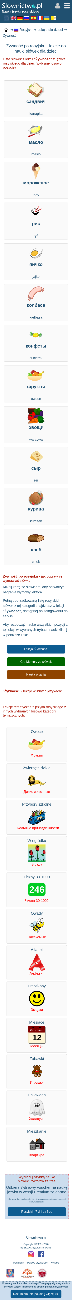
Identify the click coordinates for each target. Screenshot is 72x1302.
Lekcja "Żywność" (36, 649)
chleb (36, 547)
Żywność (10, 35)
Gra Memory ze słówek (36, 661)
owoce (36, 383)
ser (36, 465)
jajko (36, 261)
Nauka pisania (36, 674)
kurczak (36, 506)
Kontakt (55, 1262)
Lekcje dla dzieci (50, 30)
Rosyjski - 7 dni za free (36, 1211)
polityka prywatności (56, 1286)
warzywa (36, 424)
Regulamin (18, 1262)
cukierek (36, 343)
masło (36, 139)
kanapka (36, 98)
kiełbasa (36, 302)
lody (36, 180)
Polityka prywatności (37, 1262)
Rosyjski (25, 30)
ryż (36, 221)
